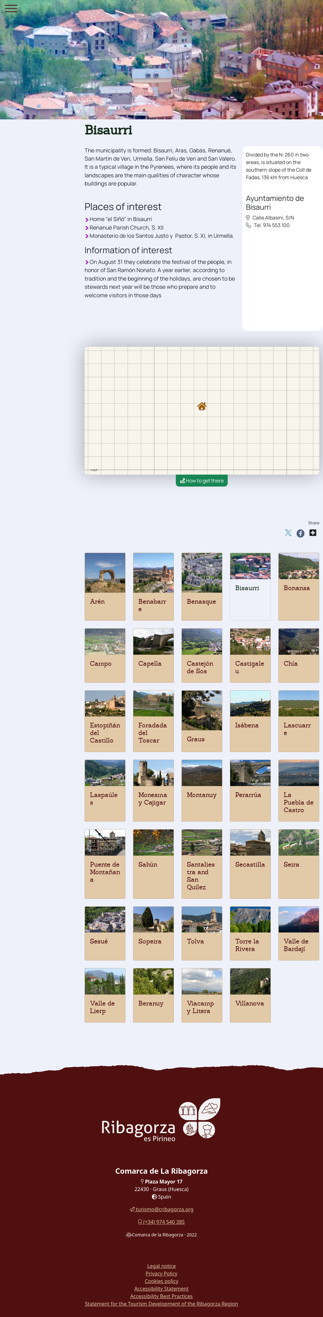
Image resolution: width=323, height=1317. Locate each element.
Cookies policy (161, 1281)
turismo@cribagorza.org (161, 1209)
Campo (101, 663)
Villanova (249, 1003)
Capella (150, 663)
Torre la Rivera (247, 945)
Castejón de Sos (200, 667)
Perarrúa (248, 795)
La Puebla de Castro (299, 802)
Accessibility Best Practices (161, 1296)
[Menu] (11, 9)
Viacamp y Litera (200, 1007)
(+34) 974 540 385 (161, 1221)
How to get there (202, 480)
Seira (291, 864)
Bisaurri (247, 588)
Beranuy (151, 1003)
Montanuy (202, 795)
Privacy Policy (161, 1273)
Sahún (147, 864)
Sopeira (150, 941)
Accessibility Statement (161, 1288)
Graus (196, 739)
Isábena (247, 725)
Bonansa (297, 588)
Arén (97, 601)
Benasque (201, 601)
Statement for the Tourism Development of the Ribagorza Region (161, 1303)
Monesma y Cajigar (152, 799)
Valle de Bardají (296, 945)
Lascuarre (297, 729)
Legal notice (161, 1266)
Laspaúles (104, 799)
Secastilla (250, 864)
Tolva (195, 941)
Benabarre (152, 605)
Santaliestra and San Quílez (201, 875)
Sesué (99, 941)
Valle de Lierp (102, 1007)
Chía (291, 663)
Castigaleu (249, 667)
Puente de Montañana (105, 872)
